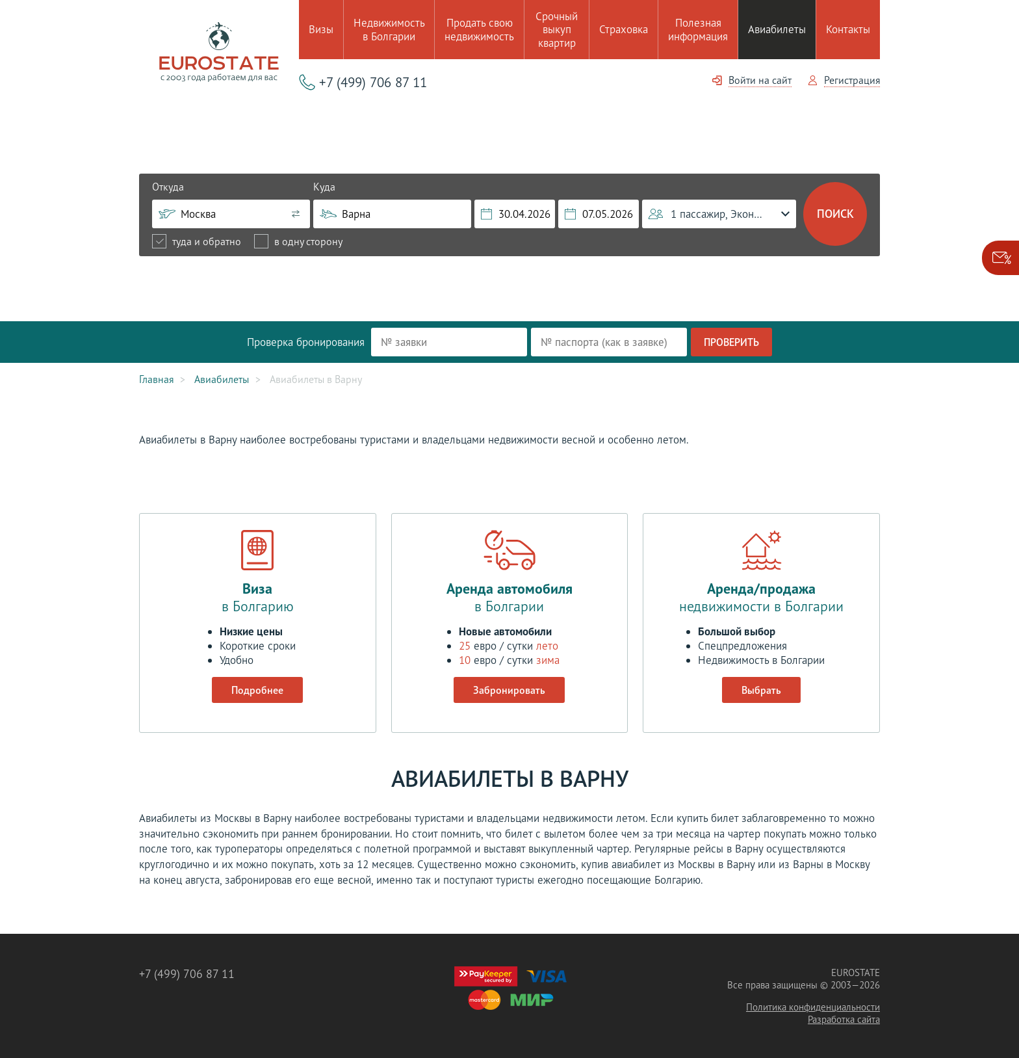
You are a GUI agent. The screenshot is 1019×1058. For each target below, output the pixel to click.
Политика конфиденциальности (813, 1007)
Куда (324, 186)
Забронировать (509, 689)
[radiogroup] (247, 241)
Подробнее (257, 689)
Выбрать (761, 689)
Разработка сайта (844, 1019)
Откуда (168, 186)
